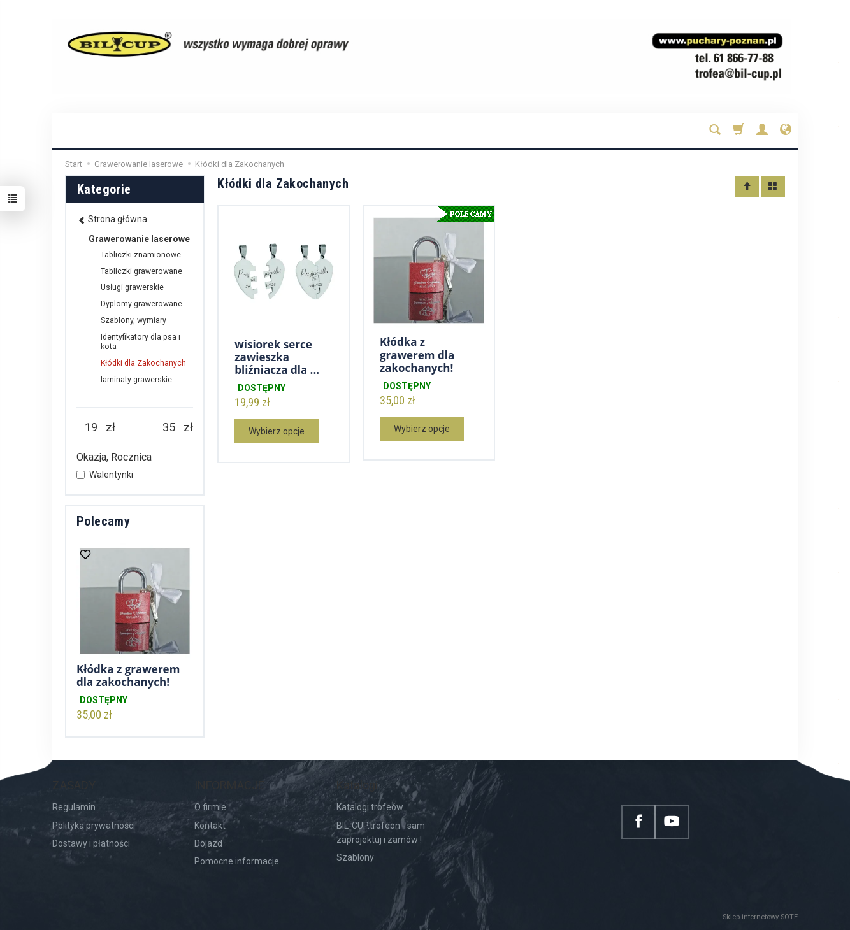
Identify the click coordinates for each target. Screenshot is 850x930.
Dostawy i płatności (91, 843)
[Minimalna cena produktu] (91, 427)
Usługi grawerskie (132, 287)
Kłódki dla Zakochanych (143, 363)
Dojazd (208, 843)
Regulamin (74, 807)
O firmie (210, 807)
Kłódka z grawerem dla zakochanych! (417, 354)
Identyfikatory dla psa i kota (140, 342)
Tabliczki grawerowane (141, 271)
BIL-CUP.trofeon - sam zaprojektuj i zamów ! (380, 832)
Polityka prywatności (93, 825)
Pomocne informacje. (237, 861)
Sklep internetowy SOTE (760, 917)
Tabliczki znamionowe (141, 254)
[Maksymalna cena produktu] (169, 427)
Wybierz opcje (277, 431)
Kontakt (210, 825)
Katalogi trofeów (369, 807)
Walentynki (104, 474)
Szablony (355, 857)
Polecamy (103, 521)
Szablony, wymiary (133, 320)
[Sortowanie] (747, 186)
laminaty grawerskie (136, 379)
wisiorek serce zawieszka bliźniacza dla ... (276, 357)
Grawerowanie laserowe (139, 239)
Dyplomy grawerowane (141, 303)
